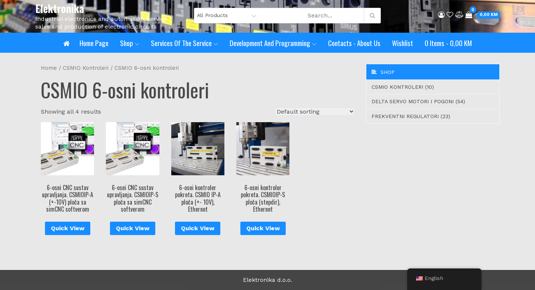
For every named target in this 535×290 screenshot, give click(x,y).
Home (49, 68)
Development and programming (273, 43)
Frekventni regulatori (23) (411, 116)
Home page (94, 43)
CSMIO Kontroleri (85, 68)
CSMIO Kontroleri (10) (403, 87)
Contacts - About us (354, 43)
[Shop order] (315, 111)
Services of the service (184, 43)
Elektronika (59, 8)
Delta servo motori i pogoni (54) (418, 101)
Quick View (67, 228)
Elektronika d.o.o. (267, 279)
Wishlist (402, 43)
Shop (129, 43)
